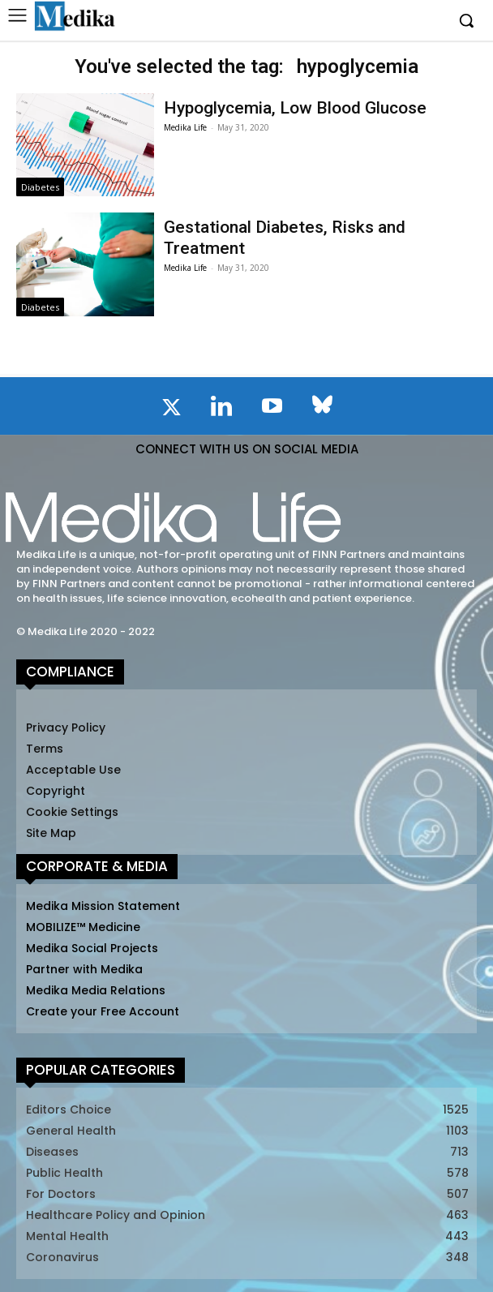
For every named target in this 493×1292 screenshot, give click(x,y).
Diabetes (40, 187)
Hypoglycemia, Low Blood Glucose (295, 108)
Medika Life (185, 127)
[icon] (171, 410)
